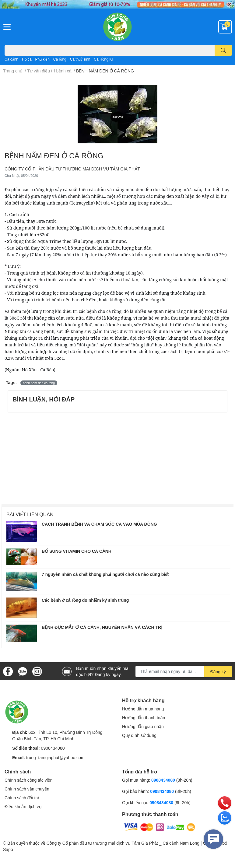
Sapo (8, 849)
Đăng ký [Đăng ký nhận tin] (218, 671)
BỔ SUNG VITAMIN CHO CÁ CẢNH (76, 551)
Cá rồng (59, 59)
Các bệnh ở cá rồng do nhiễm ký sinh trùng (85, 600)
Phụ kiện (42, 59)
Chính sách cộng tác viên (28, 780)
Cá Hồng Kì (103, 59)
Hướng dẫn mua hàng (143, 708)
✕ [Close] (229, 4)
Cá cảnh (11, 59)
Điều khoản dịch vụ (23, 806)
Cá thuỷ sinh (80, 59)
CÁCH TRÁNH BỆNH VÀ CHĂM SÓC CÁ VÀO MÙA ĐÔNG (99, 524)
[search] (223, 50)
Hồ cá (27, 59)
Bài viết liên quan (30, 514)
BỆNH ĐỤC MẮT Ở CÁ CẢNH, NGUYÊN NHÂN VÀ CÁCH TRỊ (102, 627)
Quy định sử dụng (139, 735)
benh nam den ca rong (39, 383)
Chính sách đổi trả (22, 797)
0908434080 (53, 748)
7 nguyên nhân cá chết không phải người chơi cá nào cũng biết (105, 574)
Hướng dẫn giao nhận (143, 726)
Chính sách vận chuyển (27, 788)
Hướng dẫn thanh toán (143, 717)
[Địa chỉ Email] (183, 671)
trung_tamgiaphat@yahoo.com (55, 757)
